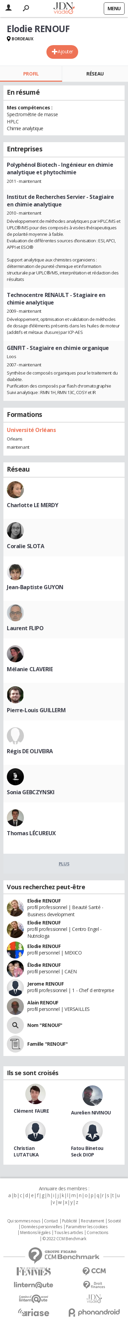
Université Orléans (31, 430)
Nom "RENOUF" (44, 1025)
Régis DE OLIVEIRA (30, 751)
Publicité (69, 1221)
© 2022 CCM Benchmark (64, 1238)
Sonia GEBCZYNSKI (30, 792)
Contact (51, 1221)
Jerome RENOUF (45, 983)
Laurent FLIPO (25, 628)
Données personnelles (41, 1226)
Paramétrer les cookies (87, 1226)
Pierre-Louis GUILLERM (36, 710)
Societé (114, 1221)
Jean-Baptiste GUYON (35, 587)
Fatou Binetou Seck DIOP (87, 1151)
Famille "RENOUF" (47, 1044)
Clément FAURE (31, 1111)
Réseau (94, 73)
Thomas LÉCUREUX (31, 833)
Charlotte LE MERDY (32, 505)
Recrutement (92, 1221)
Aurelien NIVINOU (91, 1112)
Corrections (97, 1232)
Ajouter (65, 51)
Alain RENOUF (42, 1002)
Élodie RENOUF (44, 965)
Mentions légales (35, 1232)
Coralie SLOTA (25, 546)
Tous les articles (68, 1232)
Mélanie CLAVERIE (30, 669)
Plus (64, 864)
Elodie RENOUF (44, 900)
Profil (31, 73)
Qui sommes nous (23, 1221)
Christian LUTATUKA (26, 1151)
